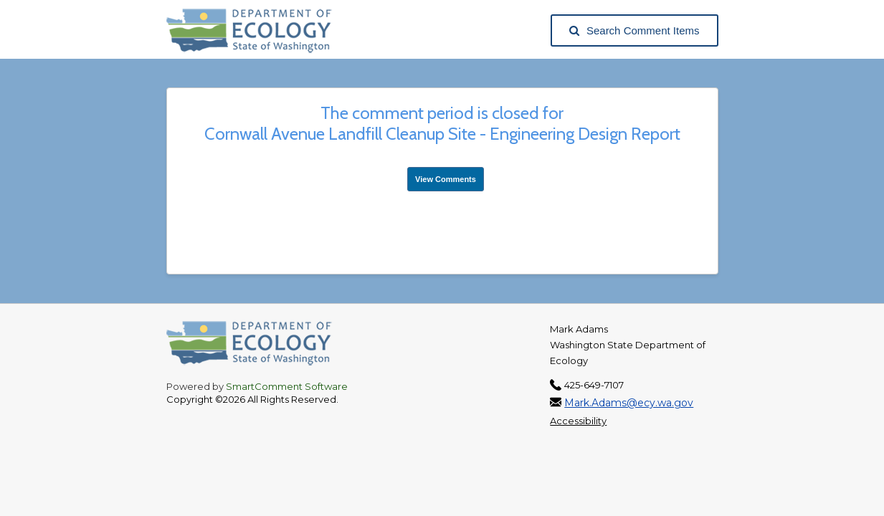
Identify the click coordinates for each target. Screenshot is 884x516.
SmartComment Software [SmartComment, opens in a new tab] (287, 386)
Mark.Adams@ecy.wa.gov (628, 402)
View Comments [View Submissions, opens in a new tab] (445, 179)
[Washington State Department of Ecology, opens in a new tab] (256, 30)
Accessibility (578, 420)
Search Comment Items (634, 30)
